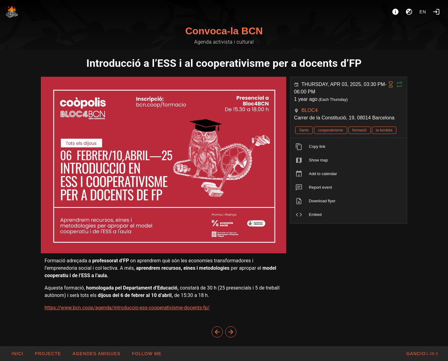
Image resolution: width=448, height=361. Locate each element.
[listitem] (348, 146)
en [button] (423, 11)
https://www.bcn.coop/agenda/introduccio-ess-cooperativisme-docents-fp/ (127, 308)
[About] (395, 12)
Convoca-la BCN (224, 31)
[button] (96, 353)
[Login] (436, 12)
